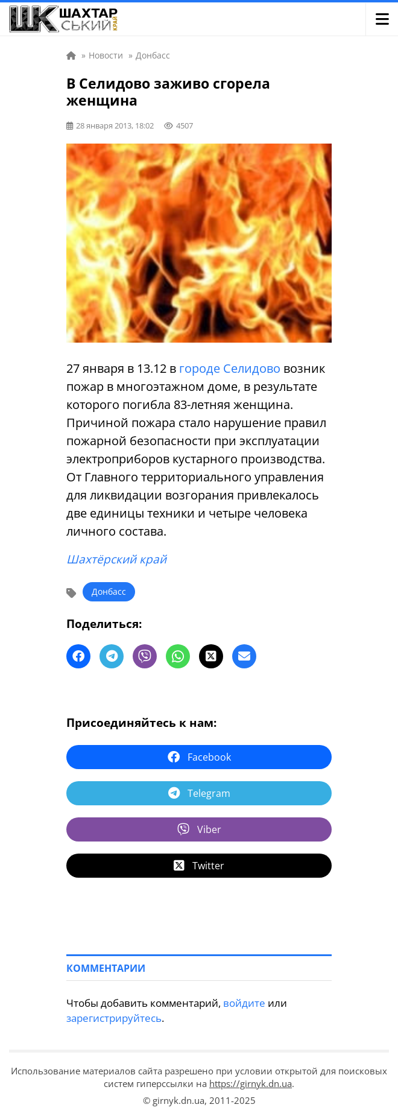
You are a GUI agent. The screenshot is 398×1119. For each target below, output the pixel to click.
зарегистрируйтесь (114, 1018)
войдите (244, 1003)
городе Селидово (229, 368)
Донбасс (109, 591)
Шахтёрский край (116, 559)
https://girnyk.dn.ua (250, 1083)
